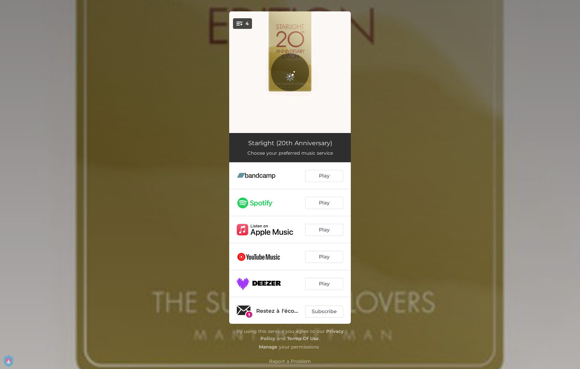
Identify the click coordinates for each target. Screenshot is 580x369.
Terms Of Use (303, 338)
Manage (268, 347)
